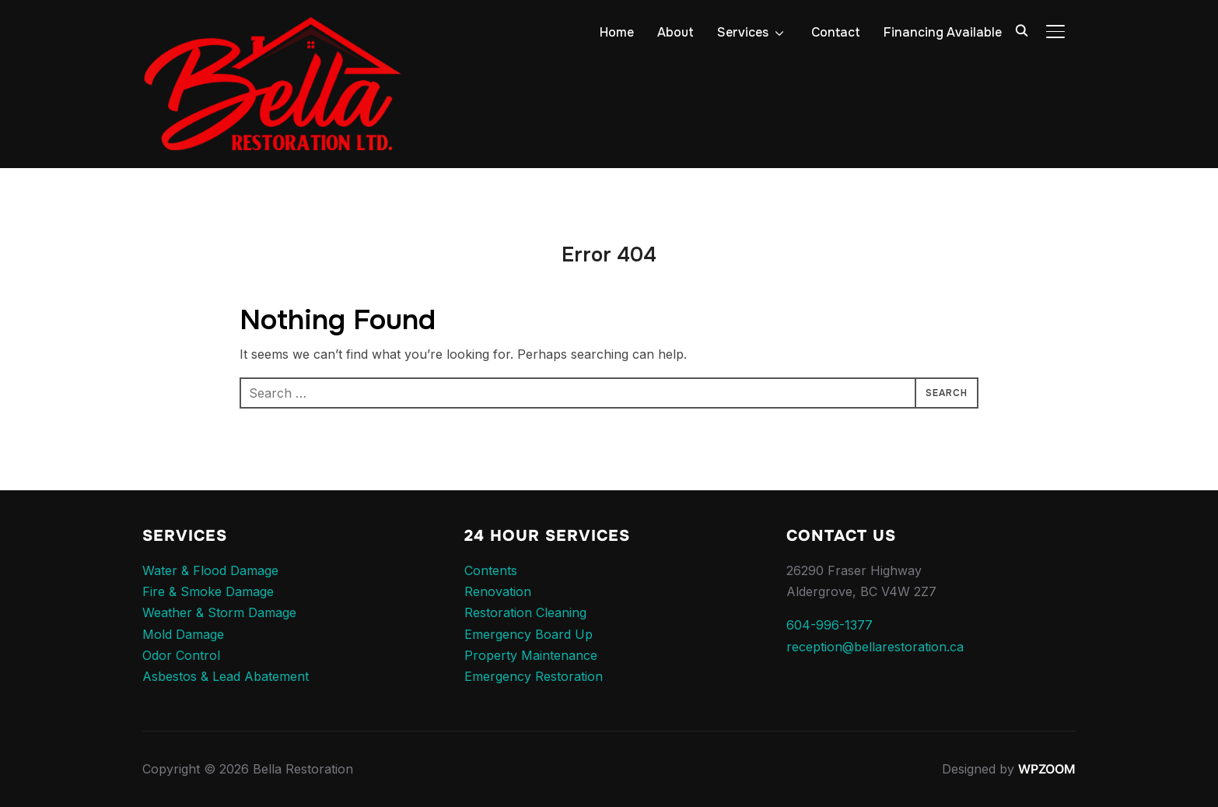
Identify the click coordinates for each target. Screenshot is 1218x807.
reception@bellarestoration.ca (875, 646)
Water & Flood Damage (210, 570)
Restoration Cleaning (525, 612)
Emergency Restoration (533, 676)
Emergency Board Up (528, 634)
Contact (835, 32)
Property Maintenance (530, 655)
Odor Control (181, 655)
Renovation (497, 591)
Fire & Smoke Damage (208, 591)
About (675, 32)
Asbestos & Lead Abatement (225, 676)
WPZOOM (1047, 769)
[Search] (1021, 29)
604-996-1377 (829, 625)
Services (742, 32)
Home (617, 32)
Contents (490, 570)
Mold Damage (183, 634)
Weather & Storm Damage (219, 612)
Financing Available (943, 32)
